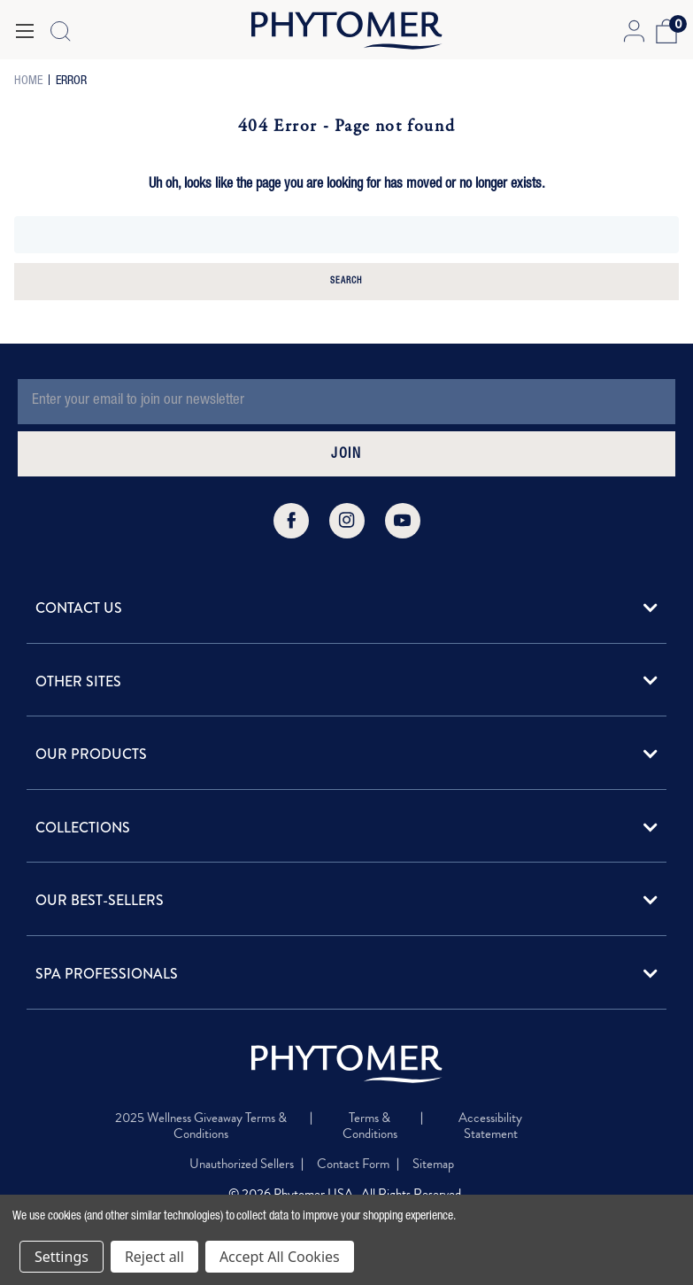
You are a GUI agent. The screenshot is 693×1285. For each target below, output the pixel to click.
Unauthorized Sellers (241, 1164)
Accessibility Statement (490, 1126)
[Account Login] (633, 31)
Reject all (154, 1256)
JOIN (346, 455)
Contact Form (353, 1164)
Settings (62, 1256)
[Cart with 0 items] (664, 31)
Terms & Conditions (370, 1126)
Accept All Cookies (279, 1256)
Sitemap (433, 1164)
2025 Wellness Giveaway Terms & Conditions (201, 1126)
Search (346, 281)
